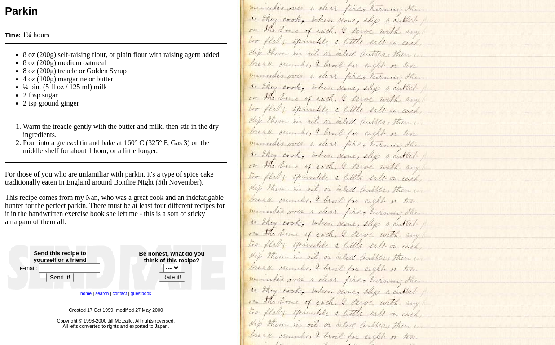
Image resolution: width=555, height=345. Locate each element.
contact (119, 293)
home (86, 293)
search (102, 293)
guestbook (141, 293)
